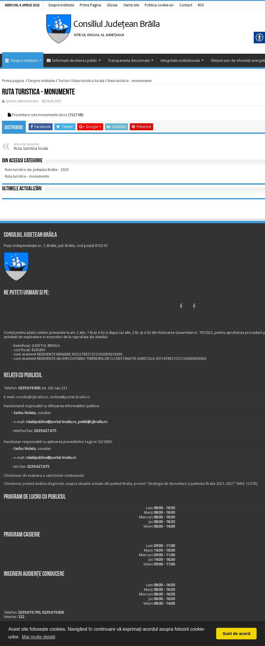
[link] (61, 5)
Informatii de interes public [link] (72, 60)
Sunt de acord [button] (236, 633)
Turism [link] (63, 81)
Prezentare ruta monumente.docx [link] (39, 115)
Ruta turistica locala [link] (88, 81)
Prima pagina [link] (13, 81)
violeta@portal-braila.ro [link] (70, 397)
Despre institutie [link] (21, 60)
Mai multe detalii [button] (38, 636)
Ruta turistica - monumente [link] (130, 81)
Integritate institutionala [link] (180, 60)
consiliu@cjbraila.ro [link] (32, 397)
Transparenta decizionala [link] (129, 60)
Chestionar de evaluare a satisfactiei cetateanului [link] (44, 475)
